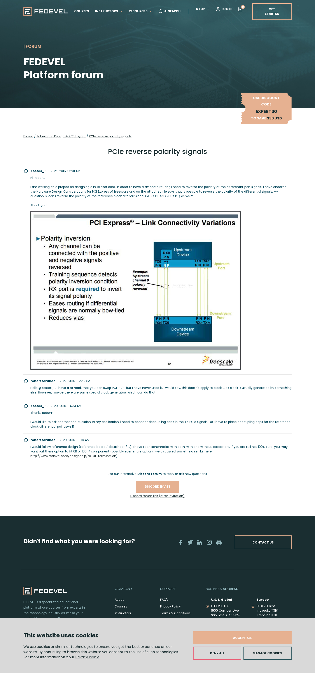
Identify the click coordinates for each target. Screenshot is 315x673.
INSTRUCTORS (109, 11)
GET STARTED (272, 11)
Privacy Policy (87, 657)
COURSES (81, 11)
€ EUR (203, 9)
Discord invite (157, 486)
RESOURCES (140, 11)
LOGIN (224, 9)
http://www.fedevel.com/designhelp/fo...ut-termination (73, 456)
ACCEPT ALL (242, 638)
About (119, 599)
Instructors (123, 613)
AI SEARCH (169, 11)
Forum (28, 136)
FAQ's (164, 599)
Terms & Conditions (175, 613)
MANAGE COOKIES (267, 653)
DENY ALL (217, 653)
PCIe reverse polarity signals (110, 136)
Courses (121, 606)
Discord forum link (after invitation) (157, 496)
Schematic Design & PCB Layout (61, 136)
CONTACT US (263, 542)
